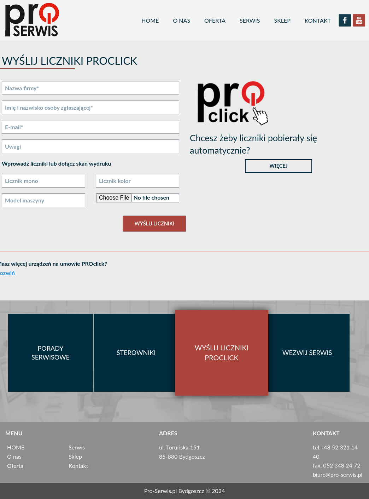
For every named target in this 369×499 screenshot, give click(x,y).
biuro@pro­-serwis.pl (337, 474)
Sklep (282, 20)
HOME (150, 20)
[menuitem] (150, 20)
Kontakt (318, 20)
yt (359, 20)
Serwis (250, 20)
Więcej (278, 166)
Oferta (215, 20)
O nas (181, 20)
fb (345, 20)
